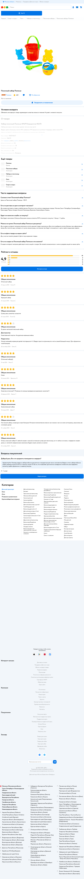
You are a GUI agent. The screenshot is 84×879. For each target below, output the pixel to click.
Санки (45, 533)
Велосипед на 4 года (49, 507)
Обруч (66, 526)
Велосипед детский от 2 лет (51, 527)
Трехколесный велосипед (30, 493)
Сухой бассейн (68, 533)
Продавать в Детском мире (42, 665)
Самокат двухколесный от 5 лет (32, 515)
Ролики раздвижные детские (71, 507)
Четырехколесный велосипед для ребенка (52, 489)
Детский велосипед (28, 489)
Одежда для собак (42, 746)
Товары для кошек (42, 736)
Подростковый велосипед (51, 514)
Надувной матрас (68, 524)
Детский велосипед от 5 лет (31, 511)
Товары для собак (42, 741)
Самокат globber (27, 500)
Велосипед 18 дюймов (50, 511)
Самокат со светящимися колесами (30, 533)
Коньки (66, 496)
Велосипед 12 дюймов (29, 513)
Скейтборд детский (28, 507)
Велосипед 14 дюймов (50, 495)
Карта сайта (42, 684)
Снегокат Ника (68, 489)
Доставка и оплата (42, 662)
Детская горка (68, 531)
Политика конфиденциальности (42, 675)
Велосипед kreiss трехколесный (52, 492)
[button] (21, 13)
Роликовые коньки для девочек (72, 509)
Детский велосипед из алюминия (53, 518)
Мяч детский (67, 520)
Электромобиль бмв (49, 516)
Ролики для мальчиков (70, 511)
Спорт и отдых (12, 18)
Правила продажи (42, 670)
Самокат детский (28, 498)
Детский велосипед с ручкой (31, 504)
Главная (3, 18)
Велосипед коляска (28, 502)
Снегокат (66, 491)
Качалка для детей (28, 524)
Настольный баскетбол (70, 518)
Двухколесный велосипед (30, 520)
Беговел (25, 491)
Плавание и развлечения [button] (9, 497)
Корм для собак (42, 744)
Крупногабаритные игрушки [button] (11, 499)
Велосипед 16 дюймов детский (52, 497)
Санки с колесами (49, 535)
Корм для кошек (42, 739)
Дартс (65, 515)
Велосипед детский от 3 (30, 509)
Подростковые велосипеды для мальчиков (52, 530)
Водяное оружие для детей (71, 504)
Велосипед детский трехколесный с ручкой (29, 529)
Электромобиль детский (30, 496)
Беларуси (52, 774)
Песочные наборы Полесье (65, 18)
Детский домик (68, 535)
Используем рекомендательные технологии (42, 771)
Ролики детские (68, 500)
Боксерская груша (69, 529)
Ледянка (66, 498)
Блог (42, 729)
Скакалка (66, 522)
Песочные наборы (49, 18)
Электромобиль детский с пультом (51, 502)
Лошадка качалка (28, 526)
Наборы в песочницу (33, 18)
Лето (21, 18)
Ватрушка (66, 493)
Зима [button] (3, 492)
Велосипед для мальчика (50, 509)
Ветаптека (42, 749)
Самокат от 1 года (48, 499)
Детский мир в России (35, 774)
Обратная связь (42, 682)
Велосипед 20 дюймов (29, 522)
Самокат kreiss (27, 518)
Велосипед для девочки (50, 505)
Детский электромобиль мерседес (50, 524)
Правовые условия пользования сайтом (42, 769)
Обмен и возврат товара (42, 667)
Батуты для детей (68, 502)
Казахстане (45, 774)
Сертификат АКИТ (42, 679)
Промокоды (42, 672)
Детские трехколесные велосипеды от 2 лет (50, 521)
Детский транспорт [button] (8, 489)
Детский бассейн (68, 513)
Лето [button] (3, 494)
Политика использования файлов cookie (42, 677)
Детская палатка (68, 537)
